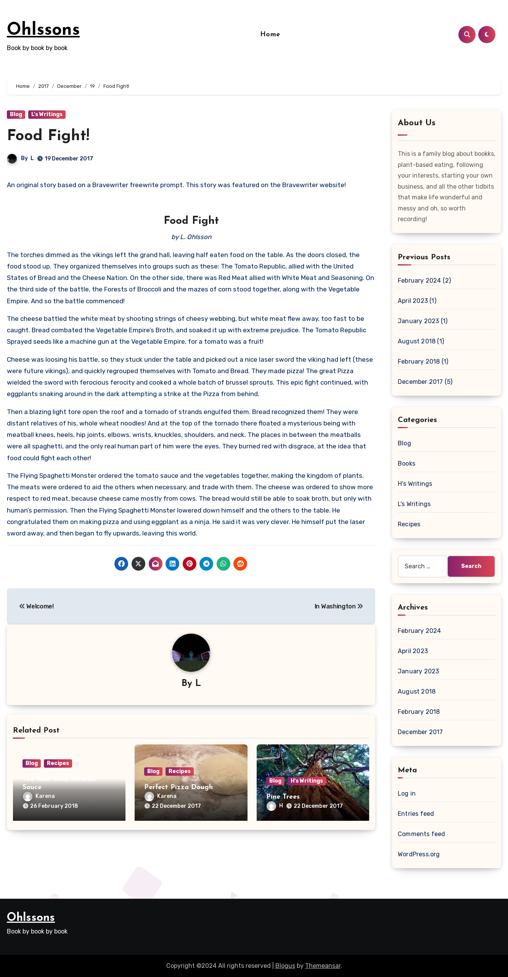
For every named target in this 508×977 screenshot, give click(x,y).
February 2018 (419, 361)
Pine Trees (283, 797)
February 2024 (419, 280)
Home (270, 34)
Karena (39, 796)
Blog (16, 114)
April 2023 (413, 300)
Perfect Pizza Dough (178, 787)
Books (406, 463)
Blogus (285, 965)
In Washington (339, 606)
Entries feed (416, 813)
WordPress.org (419, 854)
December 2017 (420, 381)
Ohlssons (43, 30)
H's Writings (307, 781)
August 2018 (417, 341)
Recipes (58, 763)
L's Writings (47, 114)
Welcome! (36, 606)
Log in (407, 793)
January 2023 (418, 321)
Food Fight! (48, 136)
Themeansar (323, 965)
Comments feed (421, 834)
